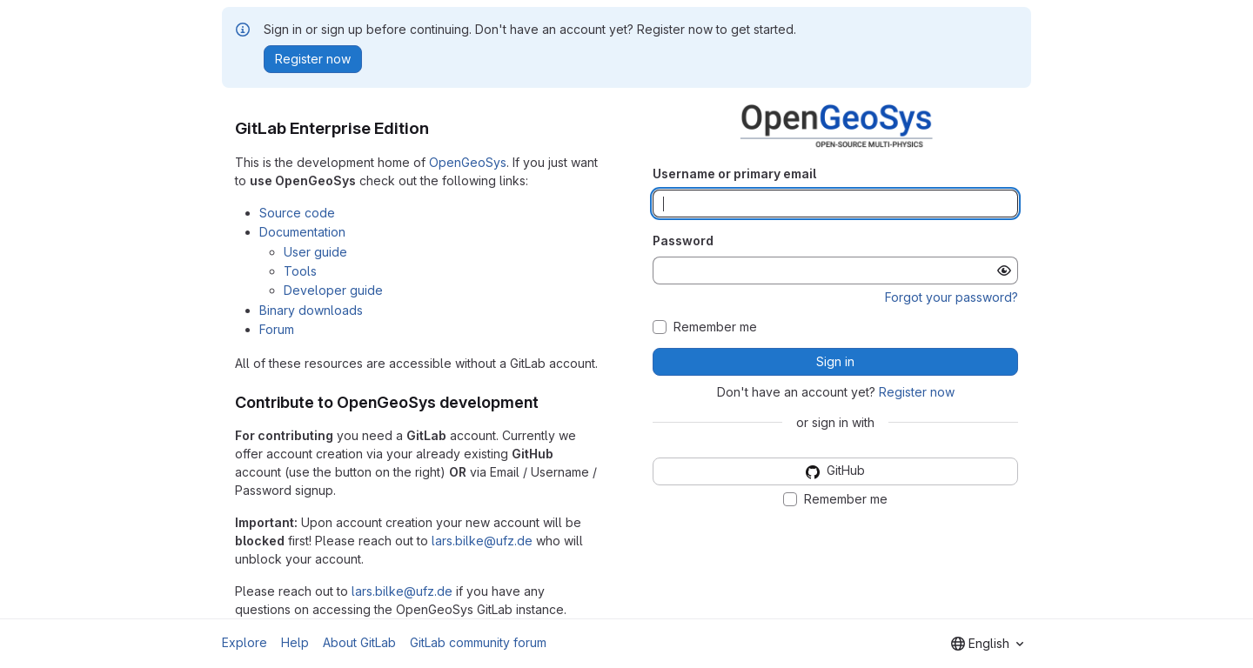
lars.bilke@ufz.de (482, 540)
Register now (917, 391)
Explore (244, 642)
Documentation (302, 231)
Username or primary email (734, 173)
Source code (297, 212)
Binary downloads (311, 310)
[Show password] (1004, 270)
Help (295, 642)
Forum (276, 329)
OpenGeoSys (467, 162)
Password (683, 240)
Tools (300, 271)
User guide (315, 251)
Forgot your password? (951, 297)
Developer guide (333, 290)
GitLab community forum (478, 642)
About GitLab (359, 642)
